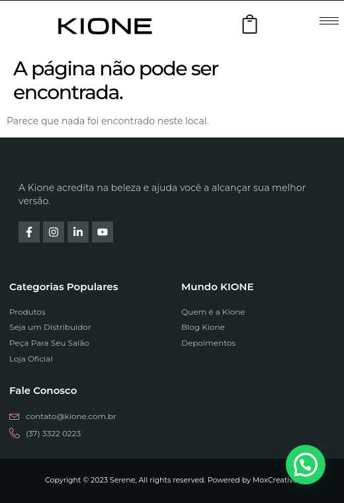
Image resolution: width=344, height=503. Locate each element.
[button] (305, 464)
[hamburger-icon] (329, 21)
